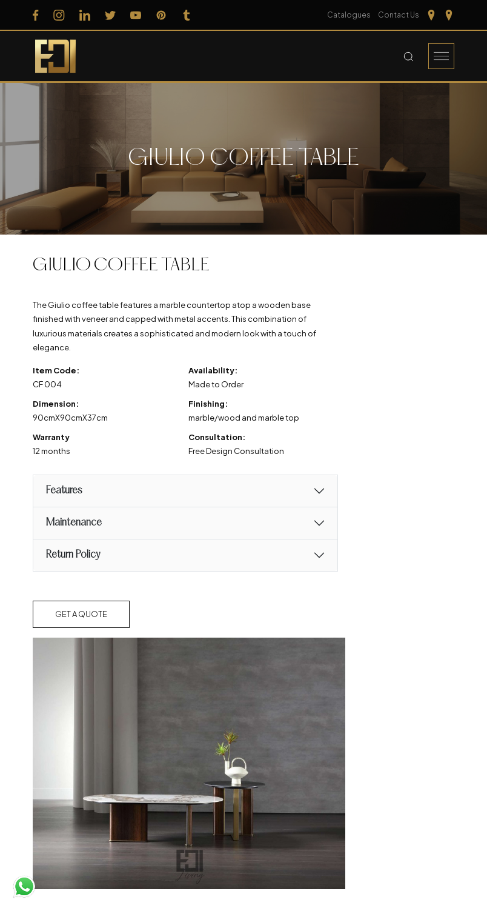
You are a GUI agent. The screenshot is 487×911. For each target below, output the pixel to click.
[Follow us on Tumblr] (186, 15)
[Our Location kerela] (448, 15)
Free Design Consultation (236, 451)
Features (63, 491)
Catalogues (349, 14)
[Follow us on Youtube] (135, 15)
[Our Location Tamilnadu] (431, 15)
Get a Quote (81, 614)
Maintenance (73, 523)
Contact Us (398, 14)
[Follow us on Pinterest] (161, 15)
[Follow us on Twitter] (110, 15)
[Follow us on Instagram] (59, 15)
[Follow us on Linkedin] (84, 15)
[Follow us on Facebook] (36, 15)
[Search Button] (408, 56)
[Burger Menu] (441, 56)
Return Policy (72, 555)
